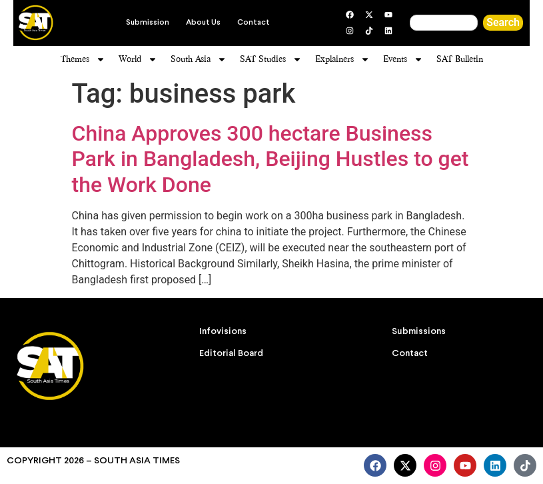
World (138, 59)
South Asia (199, 59)
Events (403, 59)
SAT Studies (271, 59)
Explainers (342, 59)
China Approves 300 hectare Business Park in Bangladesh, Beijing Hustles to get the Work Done (270, 159)
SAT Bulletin (459, 59)
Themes (83, 59)
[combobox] (444, 23)
